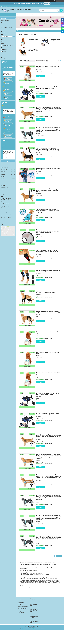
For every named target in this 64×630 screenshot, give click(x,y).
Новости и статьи (5, 25)
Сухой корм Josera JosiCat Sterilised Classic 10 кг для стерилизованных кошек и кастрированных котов (8, 154)
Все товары (3, 18)
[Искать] (57, 10)
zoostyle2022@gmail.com (9, 213)
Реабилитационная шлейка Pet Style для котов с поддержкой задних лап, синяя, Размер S (47, 190)
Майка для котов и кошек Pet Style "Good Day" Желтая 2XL (8, 73)
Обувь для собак (21, 602)
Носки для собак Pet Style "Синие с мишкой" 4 (8, 111)
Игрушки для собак (21, 612)
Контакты (39, 14)
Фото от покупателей (56, 600)
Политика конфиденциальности (39, 628)
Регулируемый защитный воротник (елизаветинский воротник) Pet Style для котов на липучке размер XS (47, 231)
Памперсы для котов (33, 39)
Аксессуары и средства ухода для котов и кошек (34, 613)
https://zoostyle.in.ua (8, 212)
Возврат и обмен (5, 20)
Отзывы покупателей (45, 600)
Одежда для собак (21, 600)
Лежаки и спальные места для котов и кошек (34, 610)
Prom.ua (37, 626)
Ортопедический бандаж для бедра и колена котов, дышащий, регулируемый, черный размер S (47, 251)
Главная (19, 14)
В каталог (47, 3)
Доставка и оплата (47, 14)
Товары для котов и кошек (32, 30)
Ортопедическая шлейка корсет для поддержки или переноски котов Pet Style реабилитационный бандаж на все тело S (47, 149)
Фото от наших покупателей (7, 27)
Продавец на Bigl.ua (32, 627)
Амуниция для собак (22, 611)
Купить (40, 76)
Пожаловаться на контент (27, 628)
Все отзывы (8, 161)
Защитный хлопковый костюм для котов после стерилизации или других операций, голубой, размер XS (48, 211)
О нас (33, 14)
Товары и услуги (26, 14)
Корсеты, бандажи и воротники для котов (33, 50)
